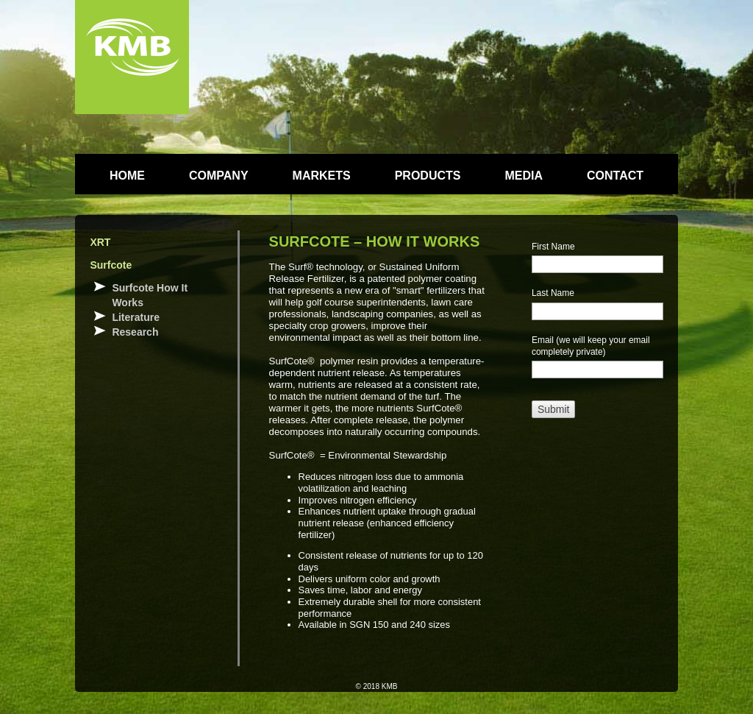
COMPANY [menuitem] (219, 175)
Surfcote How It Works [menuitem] (150, 295)
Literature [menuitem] (136, 317)
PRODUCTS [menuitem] (428, 175)
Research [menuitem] (135, 332)
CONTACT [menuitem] (615, 175)
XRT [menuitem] (100, 242)
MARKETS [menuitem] (322, 175)
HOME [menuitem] (127, 175)
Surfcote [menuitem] (111, 265)
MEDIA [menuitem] (523, 175)
